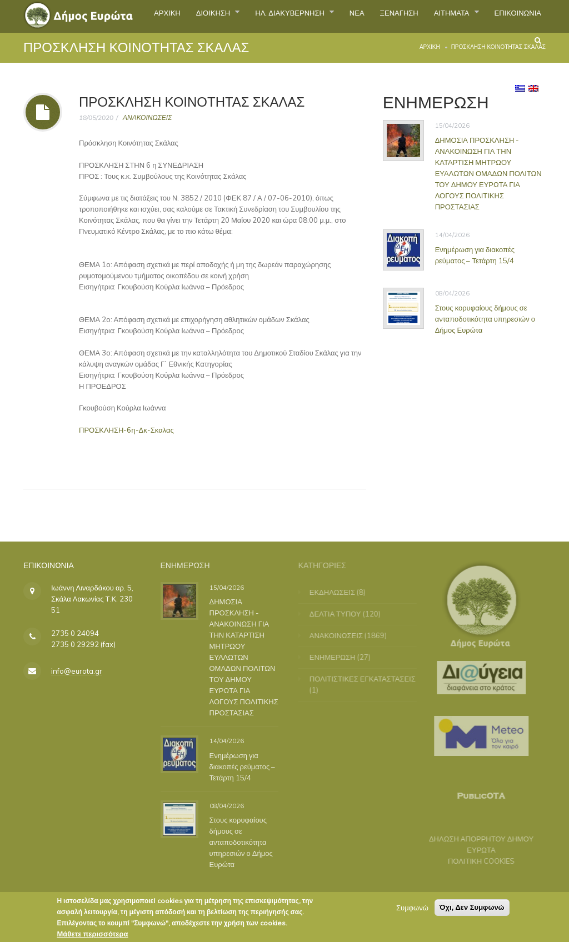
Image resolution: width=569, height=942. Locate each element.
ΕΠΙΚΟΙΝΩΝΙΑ (485, 52)
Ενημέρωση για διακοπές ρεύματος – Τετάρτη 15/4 (475, 254)
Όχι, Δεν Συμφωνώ (472, 910)
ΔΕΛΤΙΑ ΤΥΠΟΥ (340, 613)
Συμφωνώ (412, 910)
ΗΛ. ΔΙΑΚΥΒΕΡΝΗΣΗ (316, 16)
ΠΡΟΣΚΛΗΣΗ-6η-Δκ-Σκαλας (126, 429)
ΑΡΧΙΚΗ (168, 16)
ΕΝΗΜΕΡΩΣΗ (338, 657)
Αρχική (430, 47)
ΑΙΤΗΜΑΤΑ (509, 16)
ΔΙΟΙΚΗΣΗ (225, 16)
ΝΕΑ (394, 16)
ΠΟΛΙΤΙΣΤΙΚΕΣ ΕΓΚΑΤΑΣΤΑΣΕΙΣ (368, 678)
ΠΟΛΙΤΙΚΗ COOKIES (476, 860)
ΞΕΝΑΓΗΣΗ (444, 16)
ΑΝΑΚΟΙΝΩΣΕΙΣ (147, 117)
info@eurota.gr (76, 671)
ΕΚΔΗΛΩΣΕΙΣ (337, 592)
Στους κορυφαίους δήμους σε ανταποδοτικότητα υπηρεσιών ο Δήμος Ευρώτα (485, 318)
